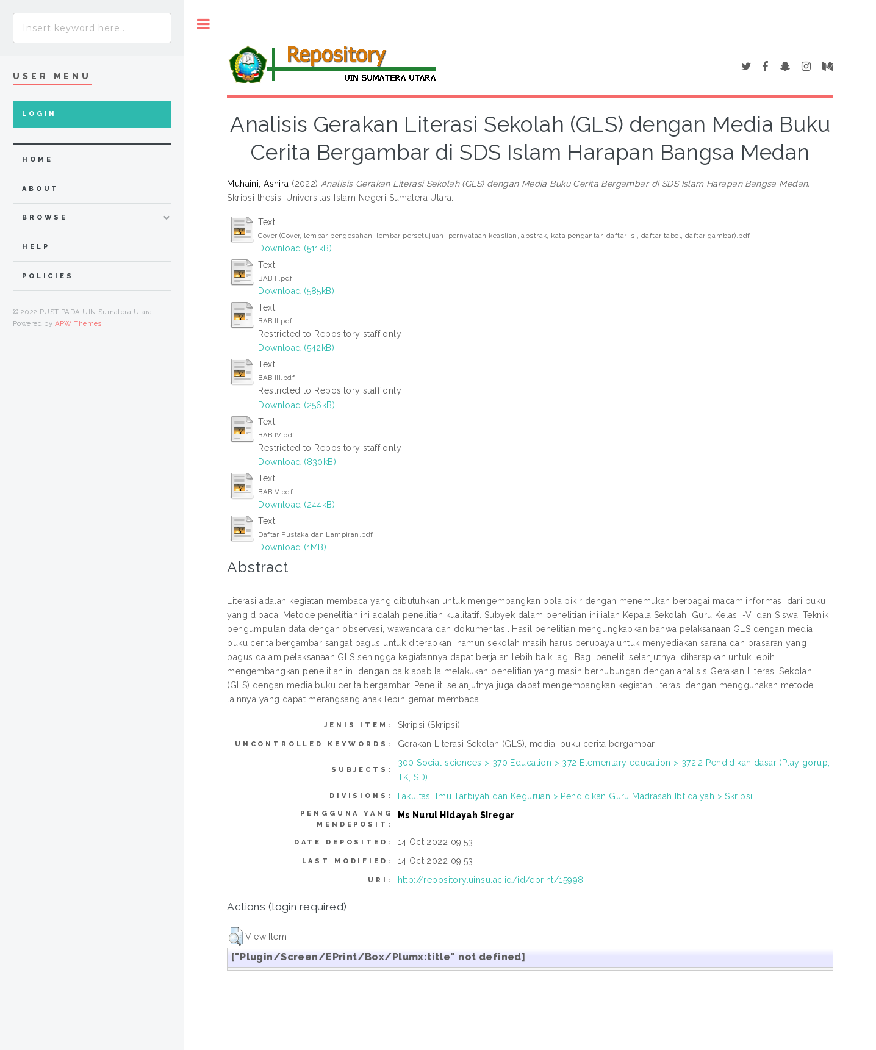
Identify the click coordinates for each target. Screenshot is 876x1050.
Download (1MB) (292, 547)
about (40, 189)
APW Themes (78, 323)
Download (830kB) (297, 462)
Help (35, 247)
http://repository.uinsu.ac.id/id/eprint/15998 (491, 880)
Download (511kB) (295, 248)
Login (39, 114)
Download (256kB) (296, 405)
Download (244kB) (296, 504)
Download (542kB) (296, 348)
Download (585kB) (296, 291)
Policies (48, 276)
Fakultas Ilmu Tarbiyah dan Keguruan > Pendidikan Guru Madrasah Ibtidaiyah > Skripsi (575, 796)
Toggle (203, 24)
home (37, 160)
